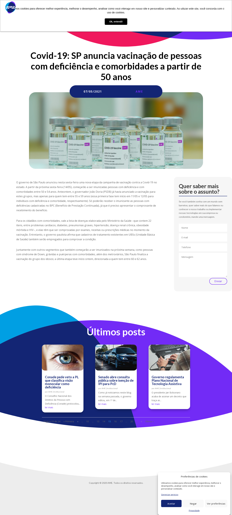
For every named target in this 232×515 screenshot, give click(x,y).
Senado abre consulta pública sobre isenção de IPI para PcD (116, 380)
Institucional (59, 392)
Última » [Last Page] (149, 421)
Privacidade (194, 510)
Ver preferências (216, 503)
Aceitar (171, 503)
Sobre (119, 7)
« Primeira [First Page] (68, 421)
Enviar (218, 281)
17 (121, 421)
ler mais (49, 407)
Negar (193, 503)
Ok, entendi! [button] (116, 21)
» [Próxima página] (141, 421)
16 (115, 421)
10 (87, 421)
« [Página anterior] (77, 421)
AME (139, 91)
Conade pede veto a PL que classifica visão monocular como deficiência (62, 382)
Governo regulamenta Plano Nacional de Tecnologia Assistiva (168, 380)
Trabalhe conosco (180, 7)
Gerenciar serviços (169, 494)
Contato (199, 7)
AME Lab (153, 7)
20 (131, 421)
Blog (164, 7)
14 (103, 421)
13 (98, 421)
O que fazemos (134, 7)
